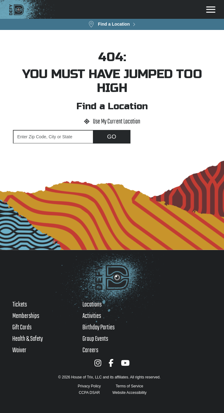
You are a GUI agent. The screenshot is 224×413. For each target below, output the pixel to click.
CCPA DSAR (89, 392)
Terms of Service (129, 386)
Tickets (19, 304)
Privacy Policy (89, 386)
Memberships (25, 316)
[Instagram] (97, 363)
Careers (90, 350)
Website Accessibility (129, 392)
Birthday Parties (98, 327)
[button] (112, 24)
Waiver (19, 350)
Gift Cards (21, 327)
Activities (91, 316)
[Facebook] (111, 363)
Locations (92, 304)
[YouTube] (125, 363)
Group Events (95, 339)
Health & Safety (27, 339)
